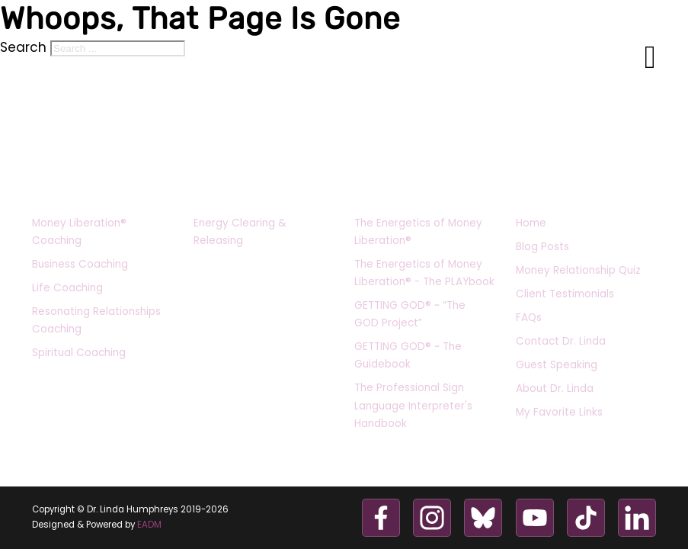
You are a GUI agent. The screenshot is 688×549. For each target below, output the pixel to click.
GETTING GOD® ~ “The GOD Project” (410, 314)
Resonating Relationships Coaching (96, 320)
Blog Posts (542, 246)
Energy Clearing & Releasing (240, 232)
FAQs (529, 317)
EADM (149, 524)
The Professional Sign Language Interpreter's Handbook (413, 405)
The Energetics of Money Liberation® (418, 232)
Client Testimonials (565, 294)
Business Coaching (80, 264)
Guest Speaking (556, 365)
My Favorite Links (559, 412)
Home (531, 223)
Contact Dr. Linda (561, 341)
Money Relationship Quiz (578, 270)
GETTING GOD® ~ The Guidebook (408, 355)
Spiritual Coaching (79, 352)
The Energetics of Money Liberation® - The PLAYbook (424, 273)
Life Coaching (67, 288)
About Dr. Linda (555, 388)
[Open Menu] (650, 58)
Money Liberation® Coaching (79, 232)
